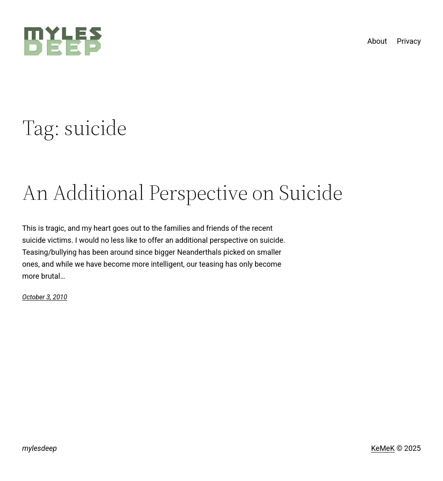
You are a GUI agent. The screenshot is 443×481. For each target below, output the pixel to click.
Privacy (409, 41)
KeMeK (383, 448)
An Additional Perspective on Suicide (182, 192)
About (377, 41)
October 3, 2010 (44, 297)
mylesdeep (39, 448)
